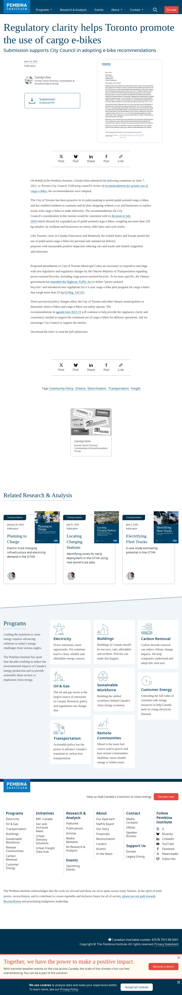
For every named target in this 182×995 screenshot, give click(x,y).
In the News (104, 854)
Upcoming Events (73, 867)
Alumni (101, 849)
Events (99, 10)
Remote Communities (15, 849)
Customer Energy (12, 866)
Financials (103, 834)
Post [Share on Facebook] (106, 159)
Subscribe (165, 859)
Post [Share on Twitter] (61, 159)
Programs (42, 10)
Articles (71, 833)
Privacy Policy (69, 989)
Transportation (118, 388)
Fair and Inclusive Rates (42, 827)
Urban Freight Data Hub (45, 850)
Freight (135, 388)
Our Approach (105, 819)
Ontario (80, 388)
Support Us (136, 845)
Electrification (97, 388)
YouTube (165, 844)
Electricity (12, 819)
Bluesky (164, 834)
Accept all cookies (136, 987)
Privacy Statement (166, 944)
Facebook (165, 849)
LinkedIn (165, 839)
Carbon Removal (11, 857)
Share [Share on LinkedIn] (91, 159)
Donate (171, 10)
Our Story (102, 829)
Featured (72, 823)
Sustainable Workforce (14, 840)
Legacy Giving (135, 856)
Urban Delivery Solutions (42, 839)
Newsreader (166, 854)
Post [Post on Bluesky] (76, 159)
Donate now (166, 797)
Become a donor (163, 967)
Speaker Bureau (131, 834)
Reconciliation (105, 839)
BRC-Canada (44, 819)
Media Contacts (132, 820)
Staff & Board (105, 824)
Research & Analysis (73, 10)
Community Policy (61, 388)
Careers (101, 844)
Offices (130, 827)
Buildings (12, 834)
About (115, 10)
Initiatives (45, 813)
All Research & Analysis (75, 848)
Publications (74, 828)
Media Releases (72, 840)
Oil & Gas (12, 824)
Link (121, 159)
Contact (135, 10)
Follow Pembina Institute (164, 817)
